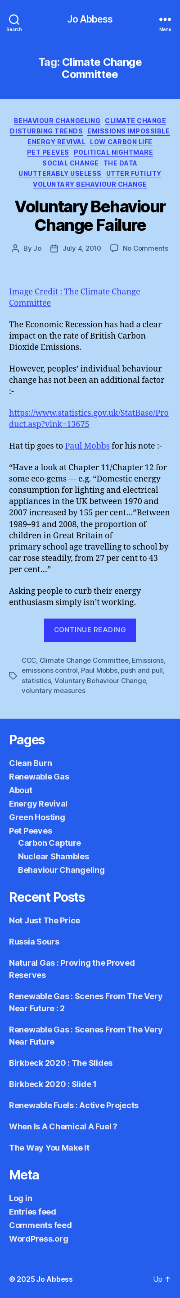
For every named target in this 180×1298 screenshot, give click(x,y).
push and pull (142, 670)
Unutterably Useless (60, 173)
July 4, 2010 (82, 248)
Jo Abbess (89, 19)
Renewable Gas (39, 776)
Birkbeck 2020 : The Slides (60, 1063)
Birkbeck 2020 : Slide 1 (53, 1084)
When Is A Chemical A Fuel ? (63, 1126)
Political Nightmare (113, 152)
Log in (20, 1198)
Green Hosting (37, 817)
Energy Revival (56, 142)
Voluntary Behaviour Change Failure (90, 216)
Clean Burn (30, 763)
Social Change (70, 163)
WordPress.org (38, 1238)
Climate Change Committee (84, 660)
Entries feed (32, 1211)
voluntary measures (53, 690)
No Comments (145, 248)
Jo (37, 248)
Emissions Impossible (128, 131)
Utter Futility (134, 173)
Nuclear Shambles (53, 856)
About (20, 790)
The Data (121, 163)
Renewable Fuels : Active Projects (74, 1105)
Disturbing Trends (46, 131)
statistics (36, 680)
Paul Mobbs (87, 446)
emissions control (50, 670)
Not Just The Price (44, 920)
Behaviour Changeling (57, 120)
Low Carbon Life (121, 142)
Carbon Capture (49, 843)
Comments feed (40, 1225)
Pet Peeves (48, 152)
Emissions (148, 660)
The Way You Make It (49, 1147)
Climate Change (135, 120)
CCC (29, 660)
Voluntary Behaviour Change (90, 184)
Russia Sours (34, 941)
